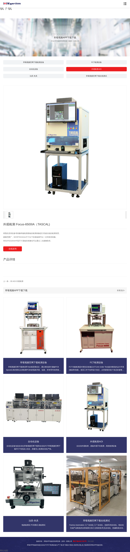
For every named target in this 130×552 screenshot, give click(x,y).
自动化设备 (33, 69)
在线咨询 (13, 249)
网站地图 (91, 541)
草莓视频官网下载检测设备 (33, 62)
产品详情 (9, 259)
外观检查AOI (96, 69)
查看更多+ (121, 290)
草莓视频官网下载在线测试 (96, 76)
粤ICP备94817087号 (80, 541)
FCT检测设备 (96, 62)
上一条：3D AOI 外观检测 (13, 281)
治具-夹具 (33, 76)
